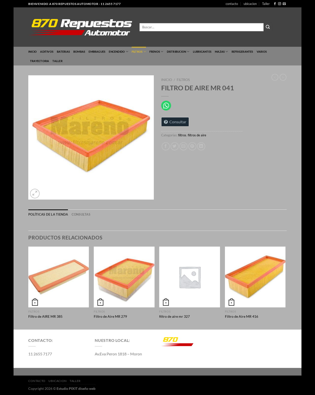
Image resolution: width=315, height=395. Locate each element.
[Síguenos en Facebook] (274, 4)
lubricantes (202, 51)
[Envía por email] (183, 146)
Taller (266, 4)
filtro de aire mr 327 (174, 316)
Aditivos (46, 51)
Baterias (63, 51)
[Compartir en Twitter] (175, 146)
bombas (79, 51)
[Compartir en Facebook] (166, 146)
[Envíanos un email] (284, 4)
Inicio (32, 51)
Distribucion (178, 51)
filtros (139, 51)
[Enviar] (268, 27)
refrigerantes (242, 51)
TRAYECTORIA (39, 61)
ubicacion (250, 4)
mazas (221, 51)
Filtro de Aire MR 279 (110, 316)
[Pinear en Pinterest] (192, 146)
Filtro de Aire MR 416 (241, 316)
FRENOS (156, 51)
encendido (118, 51)
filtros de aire (197, 135)
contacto (232, 4)
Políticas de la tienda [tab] (48, 214)
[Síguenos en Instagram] (279, 4)
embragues (97, 51)
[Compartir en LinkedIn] (201, 146)
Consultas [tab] (81, 214)
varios (262, 51)
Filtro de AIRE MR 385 (45, 316)
